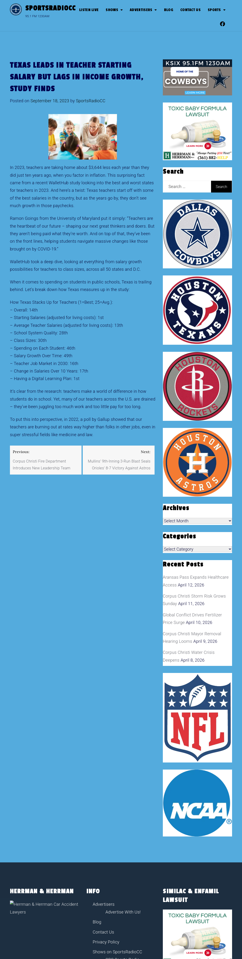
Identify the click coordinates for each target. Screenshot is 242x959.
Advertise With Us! (123, 795)
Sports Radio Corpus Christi (119, 902)
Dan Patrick (116, 852)
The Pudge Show (121, 882)
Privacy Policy (106, 825)
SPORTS (214, 10)
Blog (168, 10)
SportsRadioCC (50, 8)
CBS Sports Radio (122, 842)
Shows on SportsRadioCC (117, 835)
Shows (112, 10)
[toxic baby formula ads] (197, 130)
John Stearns (118, 872)
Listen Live (89, 10)
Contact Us (190, 10)
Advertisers (141, 10)
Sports (99, 892)
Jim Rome (115, 862)
